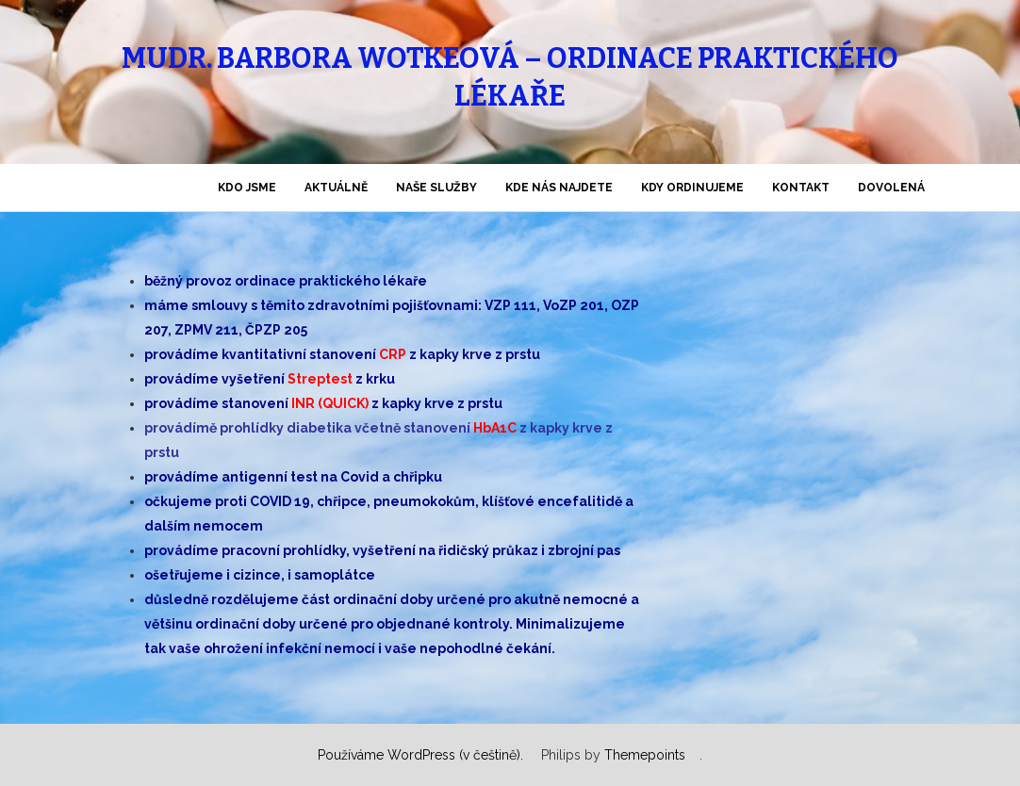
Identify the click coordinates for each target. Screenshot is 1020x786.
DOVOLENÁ (891, 187)
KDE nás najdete (559, 187)
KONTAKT (801, 187)
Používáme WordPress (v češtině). (420, 754)
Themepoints (644, 754)
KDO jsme (247, 187)
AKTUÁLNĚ (336, 187)
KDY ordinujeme (692, 187)
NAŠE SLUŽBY (436, 187)
